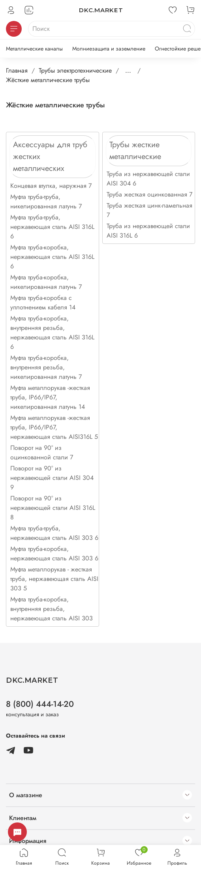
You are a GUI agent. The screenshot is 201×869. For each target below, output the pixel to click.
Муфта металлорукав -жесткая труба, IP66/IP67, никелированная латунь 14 (50, 397)
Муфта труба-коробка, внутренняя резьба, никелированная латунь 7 (46, 367)
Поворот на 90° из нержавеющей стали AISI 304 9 (52, 478)
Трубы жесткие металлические (135, 150)
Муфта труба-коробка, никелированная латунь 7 (46, 282)
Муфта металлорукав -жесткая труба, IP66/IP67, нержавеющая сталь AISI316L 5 (54, 427)
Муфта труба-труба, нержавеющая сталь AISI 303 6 (54, 533)
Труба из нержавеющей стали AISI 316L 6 (148, 230)
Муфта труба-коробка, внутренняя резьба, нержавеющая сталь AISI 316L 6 (52, 332)
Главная (17, 70)
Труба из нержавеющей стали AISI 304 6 (148, 178)
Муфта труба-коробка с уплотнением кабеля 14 (42, 302)
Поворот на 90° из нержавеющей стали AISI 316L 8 (52, 508)
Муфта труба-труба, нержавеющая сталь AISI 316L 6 (52, 227)
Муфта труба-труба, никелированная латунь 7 (46, 201)
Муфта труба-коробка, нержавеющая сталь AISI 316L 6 (52, 257)
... (128, 70)
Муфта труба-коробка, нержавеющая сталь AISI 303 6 (54, 553)
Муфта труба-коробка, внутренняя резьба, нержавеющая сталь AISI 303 (51, 609)
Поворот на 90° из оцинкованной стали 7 (41, 452)
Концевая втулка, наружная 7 (51, 185)
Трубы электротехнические (75, 70)
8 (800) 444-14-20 (40, 704)
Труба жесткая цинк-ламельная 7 (149, 210)
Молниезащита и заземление (108, 48)
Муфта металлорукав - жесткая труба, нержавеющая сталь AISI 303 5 (54, 579)
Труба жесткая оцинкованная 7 (149, 194)
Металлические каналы (34, 48)
